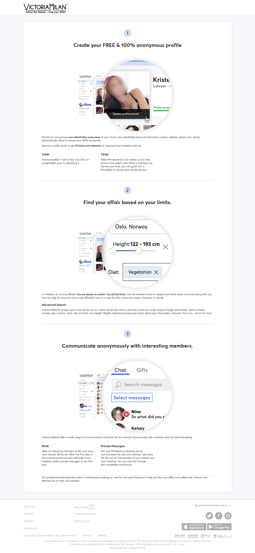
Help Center (84, 507)
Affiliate (28, 513)
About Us (29, 506)
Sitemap (87, 535)
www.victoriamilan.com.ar (211, 505)
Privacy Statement (85, 513)
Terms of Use (81, 521)
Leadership (30, 528)
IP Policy (29, 521)
